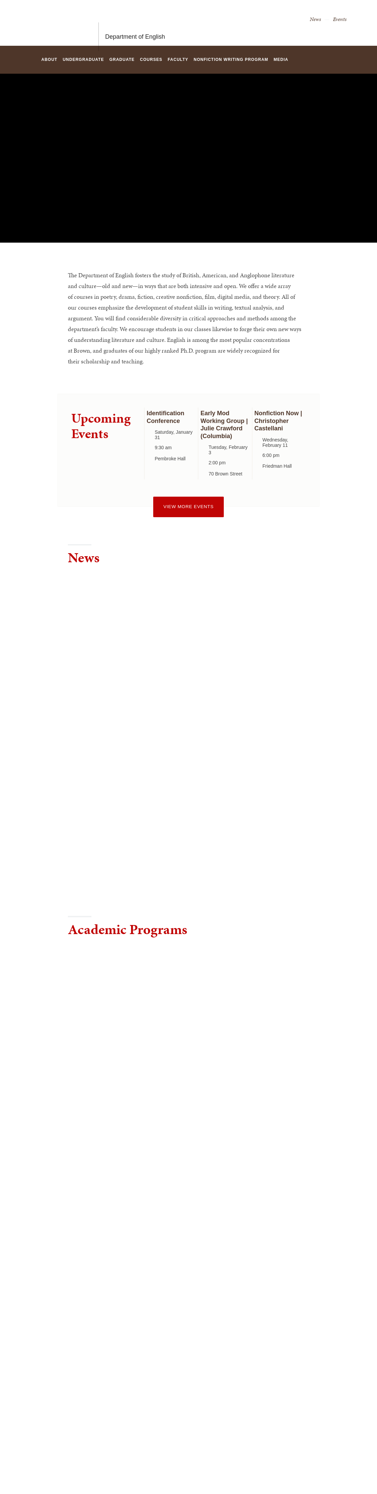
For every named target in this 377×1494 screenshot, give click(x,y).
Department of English (135, 23)
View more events (188, 506)
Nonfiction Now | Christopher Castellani (278, 421)
